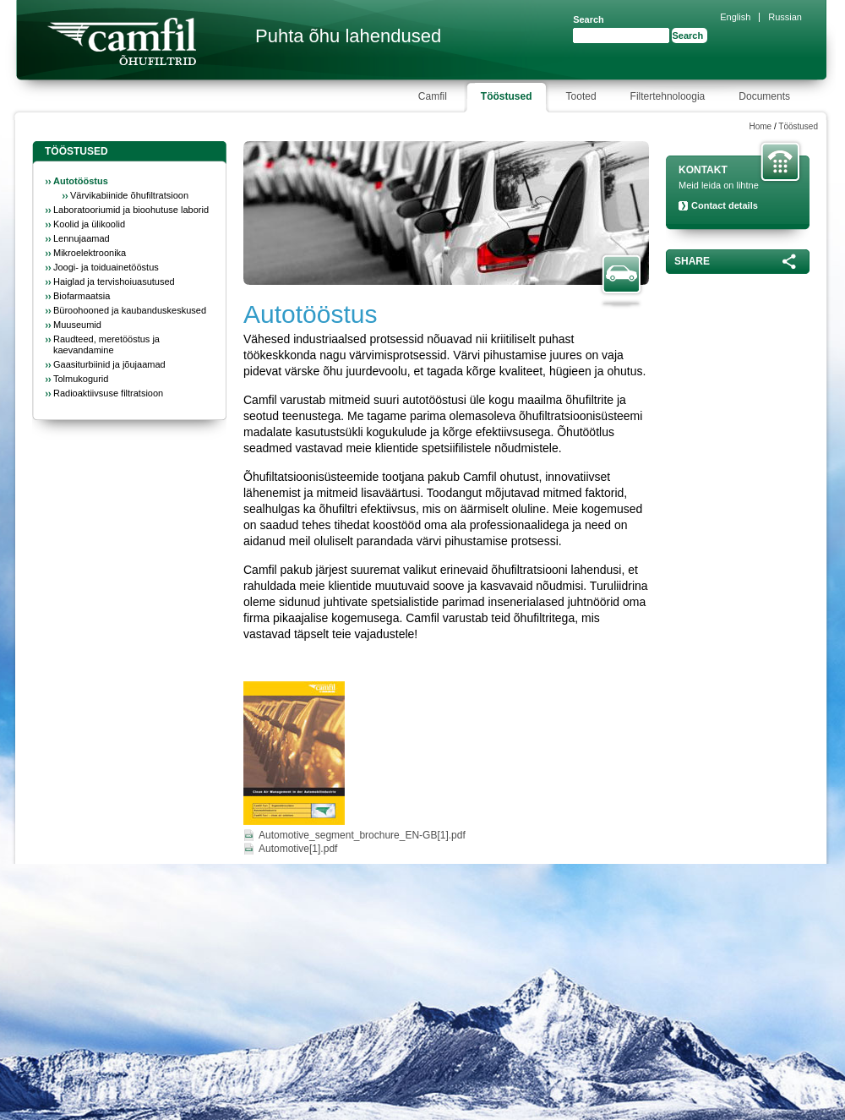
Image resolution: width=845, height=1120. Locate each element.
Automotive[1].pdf (298, 849)
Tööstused (798, 126)
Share (692, 261)
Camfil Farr (121, 41)
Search (588, 19)
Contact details (724, 205)
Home (760, 126)
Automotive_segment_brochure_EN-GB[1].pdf (362, 835)
